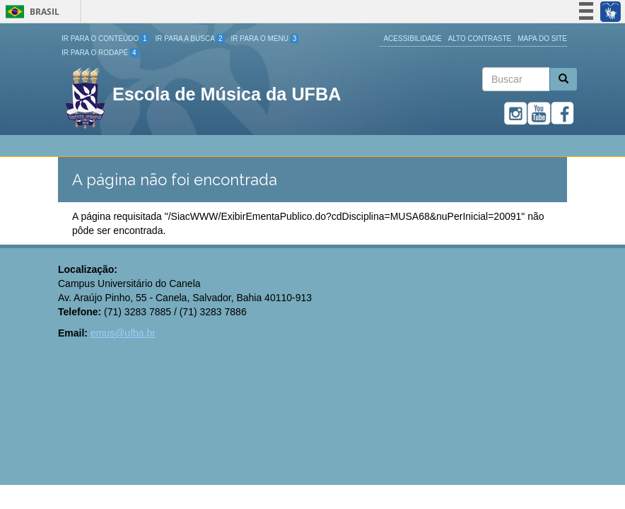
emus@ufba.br (123, 333)
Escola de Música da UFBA (226, 94)
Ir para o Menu (265, 38)
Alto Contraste (480, 38)
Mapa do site (542, 38)
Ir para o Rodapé (100, 53)
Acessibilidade (412, 38)
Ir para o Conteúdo (105, 38)
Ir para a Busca (190, 38)
